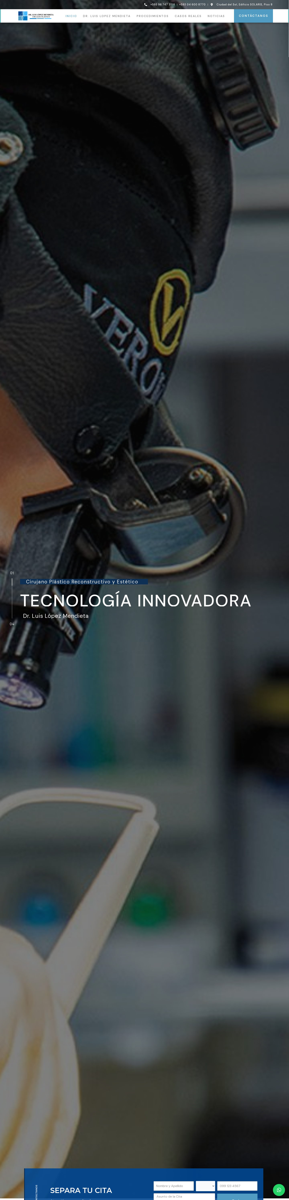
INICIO (71, 16)
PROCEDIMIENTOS (153, 16)
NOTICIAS (216, 16)
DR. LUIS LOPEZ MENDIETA (107, 16)
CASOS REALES (188, 16)
